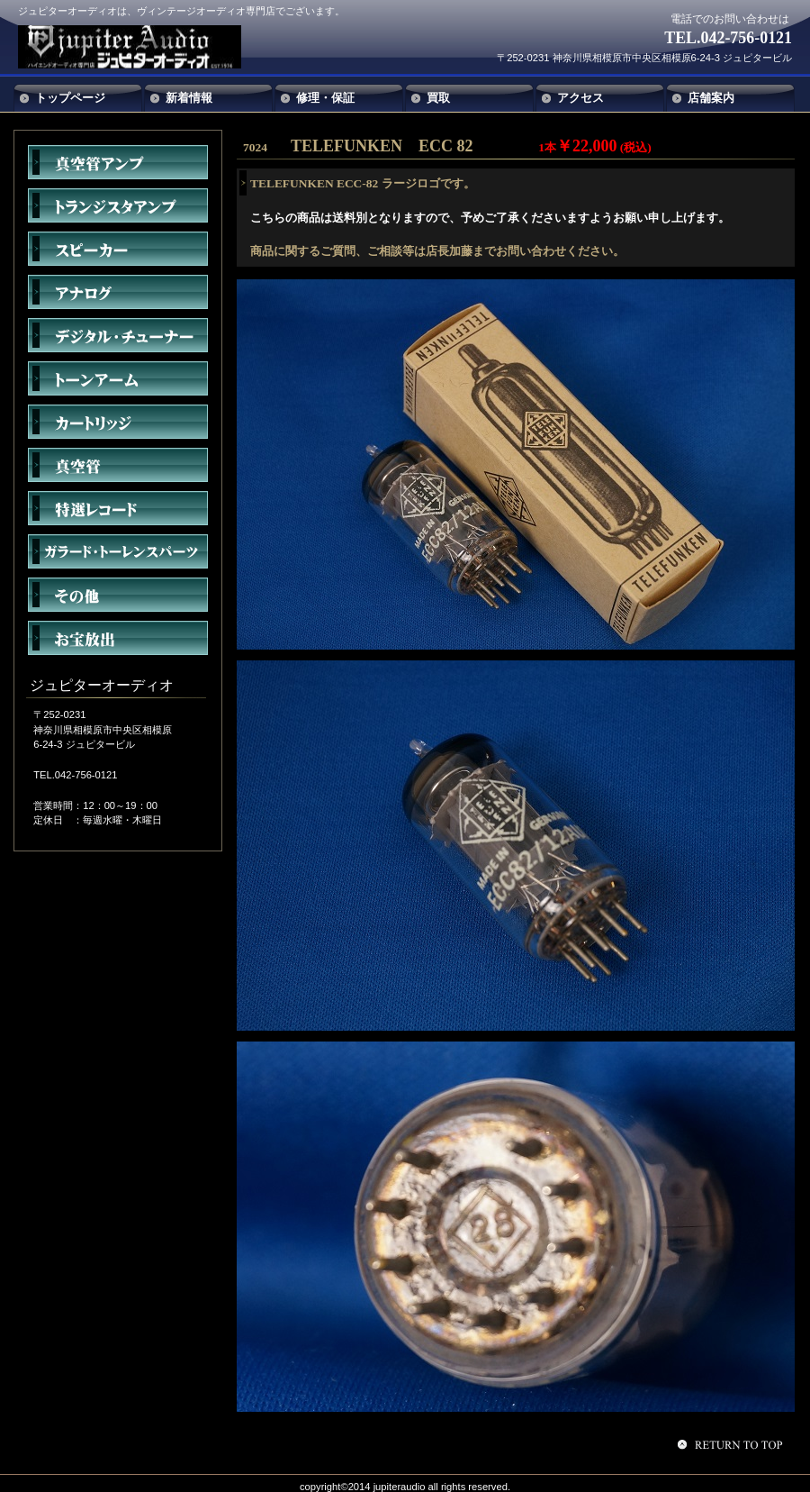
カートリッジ (118, 422)
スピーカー (118, 249)
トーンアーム (118, 378)
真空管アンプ (118, 162)
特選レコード (118, 508)
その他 (118, 595)
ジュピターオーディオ (151, 46)
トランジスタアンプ (118, 205)
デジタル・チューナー (118, 335)
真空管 (118, 465)
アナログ (118, 292)
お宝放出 (118, 638)
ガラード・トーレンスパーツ (118, 551)
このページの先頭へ (732, 1444)
